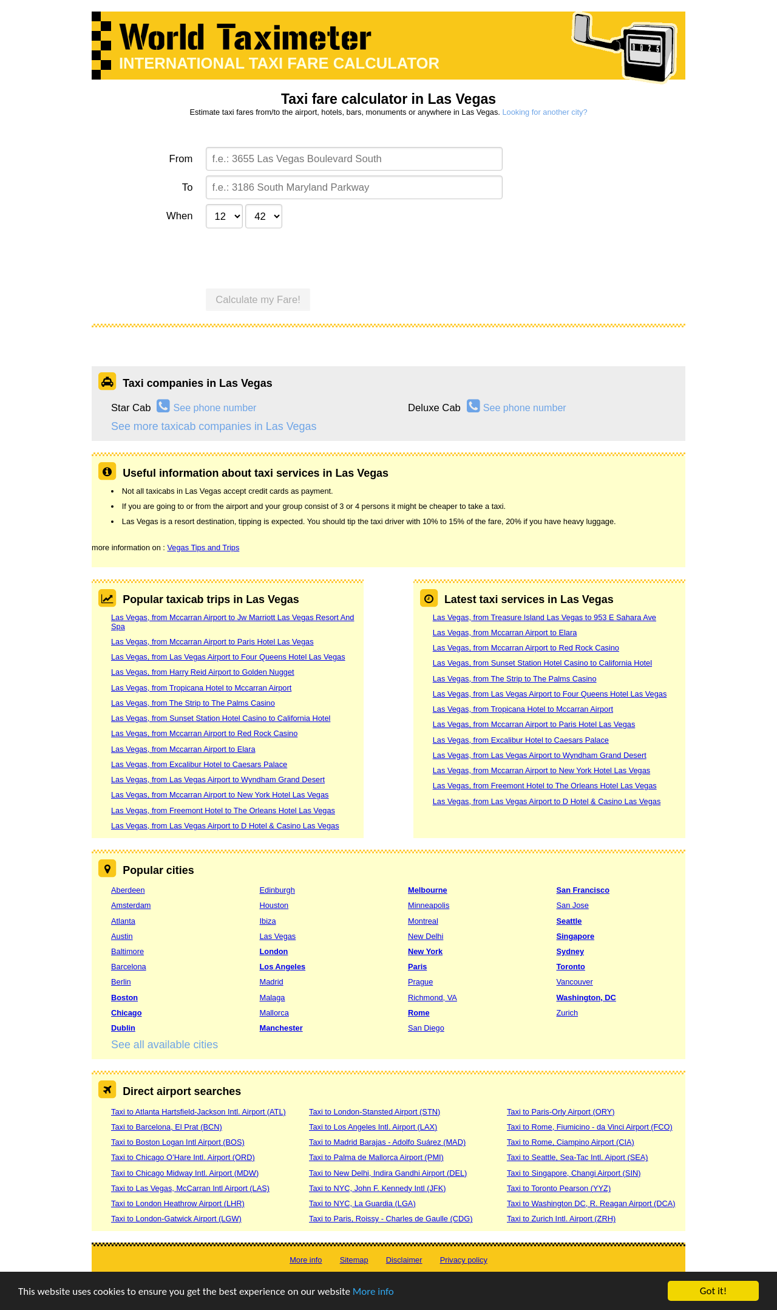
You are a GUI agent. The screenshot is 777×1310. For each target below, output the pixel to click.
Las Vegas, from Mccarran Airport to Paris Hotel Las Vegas (212, 641)
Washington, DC (586, 997)
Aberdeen (128, 890)
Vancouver (575, 981)
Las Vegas (278, 936)
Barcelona (128, 966)
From (181, 159)
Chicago (126, 1012)
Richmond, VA (432, 997)
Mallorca (274, 1012)
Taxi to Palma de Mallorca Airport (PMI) (376, 1157)
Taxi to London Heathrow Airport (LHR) (178, 1203)
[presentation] (298, 257)
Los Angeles (283, 966)
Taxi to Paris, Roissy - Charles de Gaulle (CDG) (391, 1218)
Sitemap (354, 1259)
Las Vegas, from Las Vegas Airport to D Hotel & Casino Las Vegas (225, 825)
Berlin (121, 981)
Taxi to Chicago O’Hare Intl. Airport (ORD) (183, 1157)
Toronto (571, 966)
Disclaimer (404, 1259)
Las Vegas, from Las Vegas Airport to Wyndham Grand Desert (218, 779)
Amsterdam (131, 905)
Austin (122, 936)
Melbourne (427, 890)
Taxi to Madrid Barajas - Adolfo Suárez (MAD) (387, 1142)
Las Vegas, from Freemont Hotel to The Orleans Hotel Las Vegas (223, 810)
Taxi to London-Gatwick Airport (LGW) (176, 1218)
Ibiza (268, 921)
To (187, 187)
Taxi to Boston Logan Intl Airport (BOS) (178, 1142)
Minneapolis (428, 905)
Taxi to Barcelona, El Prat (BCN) (166, 1126)
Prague (420, 981)
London (274, 951)
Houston (274, 905)
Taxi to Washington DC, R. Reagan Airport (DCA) (591, 1203)
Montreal (423, 921)
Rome (419, 1012)
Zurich (568, 1012)
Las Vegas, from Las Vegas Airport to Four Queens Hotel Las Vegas (228, 656)
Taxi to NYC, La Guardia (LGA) (362, 1203)
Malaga (272, 997)
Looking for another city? (544, 112)
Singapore (576, 936)
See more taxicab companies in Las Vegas (213, 426)
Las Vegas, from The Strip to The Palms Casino (193, 703)
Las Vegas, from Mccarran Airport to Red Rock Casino (204, 733)
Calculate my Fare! (257, 299)
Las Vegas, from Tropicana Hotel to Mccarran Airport (201, 687)
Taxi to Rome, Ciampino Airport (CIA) (570, 1142)
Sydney (571, 951)
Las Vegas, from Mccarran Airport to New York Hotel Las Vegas (220, 794)
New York (425, 951)
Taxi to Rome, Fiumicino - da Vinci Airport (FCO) (590, 1126)
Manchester (281, 1027)
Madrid (271, 981)
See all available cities (164, 1045)
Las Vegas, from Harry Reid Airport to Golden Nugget (202, 672)
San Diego (426, 1027)
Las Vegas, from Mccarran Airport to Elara (183, 749)
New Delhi (425, 936)
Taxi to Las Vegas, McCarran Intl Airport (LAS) (190, 1188)
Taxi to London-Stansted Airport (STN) (374, 1111)
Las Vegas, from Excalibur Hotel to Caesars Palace (199, 764)
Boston (124, 997)
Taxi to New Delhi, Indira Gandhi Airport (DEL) (388, 1173)
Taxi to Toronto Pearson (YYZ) (559, 1188)
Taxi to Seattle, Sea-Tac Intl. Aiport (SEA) (577, 1157)
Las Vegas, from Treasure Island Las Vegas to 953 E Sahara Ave (544, 617)
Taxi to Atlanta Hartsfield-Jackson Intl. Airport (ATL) (198, 1111)
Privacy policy (463, 1259)
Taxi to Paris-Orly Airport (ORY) (561, 1111)
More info (373, 1292)
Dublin (123, 1027)
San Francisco (583, 890)
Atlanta (123, 921)
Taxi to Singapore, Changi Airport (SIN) (574, 1173)
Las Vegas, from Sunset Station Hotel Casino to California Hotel (220, 718)
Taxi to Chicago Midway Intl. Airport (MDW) (185, 1173)
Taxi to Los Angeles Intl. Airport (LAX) (373, 1126)
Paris (417, 966)
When (179, 216)
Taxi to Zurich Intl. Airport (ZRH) (561, 1218)
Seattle (569, 921)
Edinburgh (277, 890)
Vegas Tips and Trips (203, 547)
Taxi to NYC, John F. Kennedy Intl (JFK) (377, 1188)
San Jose (573, 905)
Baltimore (127, 951)
